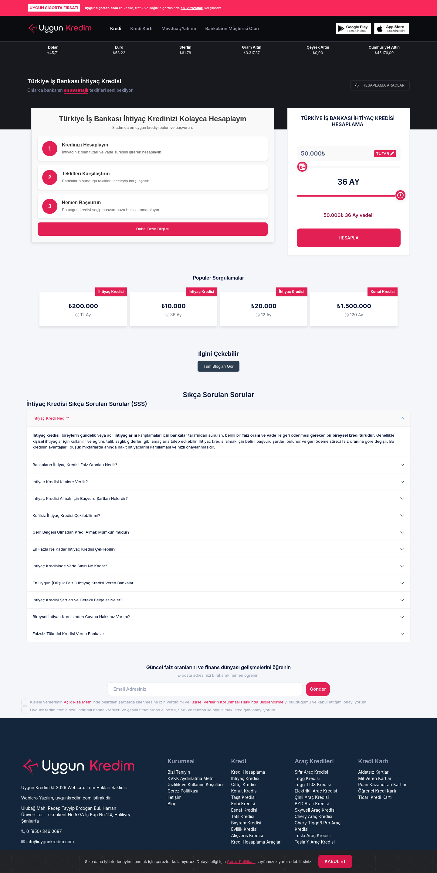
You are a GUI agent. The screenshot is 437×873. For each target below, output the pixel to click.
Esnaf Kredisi (244, 810)
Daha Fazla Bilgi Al (152, 229)
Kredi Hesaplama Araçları (256, 841)
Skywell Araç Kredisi (315, 810)
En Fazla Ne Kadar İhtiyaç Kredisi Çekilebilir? (73, 549)
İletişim (174, 797)
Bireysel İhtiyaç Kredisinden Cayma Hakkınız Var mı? (81, 616)
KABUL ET (335, 861)
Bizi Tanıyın (179, 772)
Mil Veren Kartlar (374, 778)
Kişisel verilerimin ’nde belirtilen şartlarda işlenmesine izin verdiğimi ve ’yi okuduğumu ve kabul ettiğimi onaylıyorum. (199, 701)
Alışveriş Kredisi (247, 835)
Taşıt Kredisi (243, 797)
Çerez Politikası (183, 790)
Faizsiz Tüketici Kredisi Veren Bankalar (68, 633)
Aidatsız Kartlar (373, 772)
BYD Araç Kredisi (312, 803)
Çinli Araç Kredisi (312, 797)
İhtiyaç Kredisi (245, 778)
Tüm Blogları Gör (219, 366)
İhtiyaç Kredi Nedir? (50, 418)
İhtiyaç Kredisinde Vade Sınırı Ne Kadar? (69, 565)
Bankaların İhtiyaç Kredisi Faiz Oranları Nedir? (74, 464)
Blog (172, 803)
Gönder (318, 689)
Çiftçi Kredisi (243, 784)
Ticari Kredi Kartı (374, 797)
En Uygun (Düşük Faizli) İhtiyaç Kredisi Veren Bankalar (82, 582)
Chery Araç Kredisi (313, 816)
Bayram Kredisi (246, 822)
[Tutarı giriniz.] (333, 153)
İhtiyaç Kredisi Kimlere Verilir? (60, 481)
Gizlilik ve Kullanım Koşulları (195, 784)
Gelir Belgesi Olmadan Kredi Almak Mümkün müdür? (81, 532)
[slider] (302, 166)
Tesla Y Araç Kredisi (315, 841)
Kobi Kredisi (243, 803)
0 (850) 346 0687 (44, 831)
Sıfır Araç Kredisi (311, 772)
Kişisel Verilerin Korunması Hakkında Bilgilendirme (236, 701)
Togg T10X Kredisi (313, 784)
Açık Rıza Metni (78, 701)
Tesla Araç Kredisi (313, 835)
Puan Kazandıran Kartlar (382, 784)
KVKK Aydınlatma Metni (191, 778)
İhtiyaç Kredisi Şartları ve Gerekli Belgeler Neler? (77, 599)
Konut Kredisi (244, 790)
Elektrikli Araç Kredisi (316, 790)
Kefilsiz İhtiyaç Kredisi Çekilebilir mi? (66, 515)
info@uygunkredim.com (50, 841)
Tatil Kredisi (242, 816)
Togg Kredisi (307, 778)
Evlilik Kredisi (244, 829)
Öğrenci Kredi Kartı (377, 790)
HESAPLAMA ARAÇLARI (380, 85)
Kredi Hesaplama (248, 772)
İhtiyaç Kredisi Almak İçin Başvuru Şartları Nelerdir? (80, 498)
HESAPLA (349, 237)
